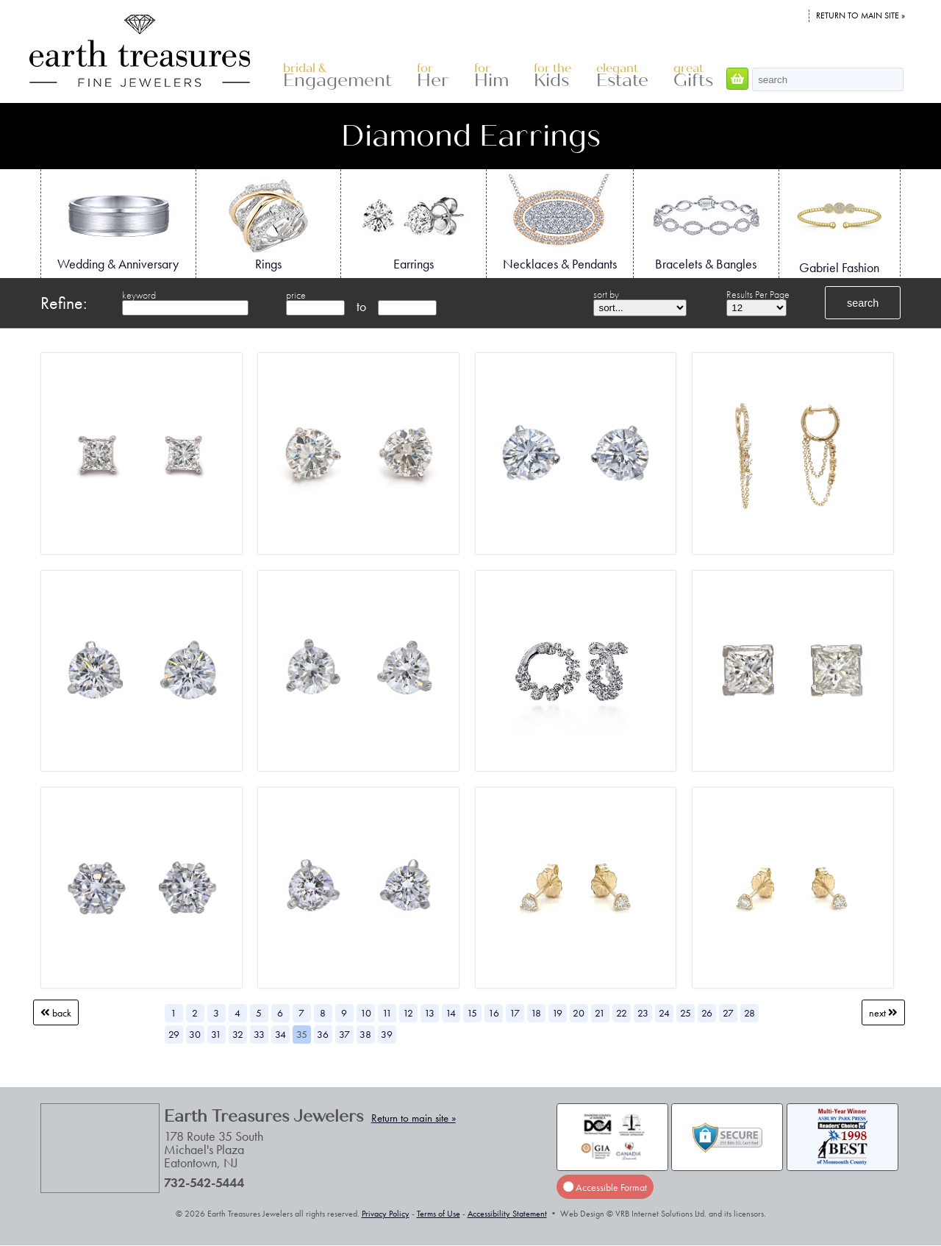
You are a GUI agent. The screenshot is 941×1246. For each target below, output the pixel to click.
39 (387, 1034)
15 (472, 1012)
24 (664, 1012)
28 (749, 1012)
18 (536, 1012)
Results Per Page (758, 294)
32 (237, 1034)
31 (216, 1034)
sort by (606, 294)
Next (883, 1012)
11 (387, 1012)
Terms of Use (438, 1214)
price (296, 295)
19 (557, 1012)
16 (493, 1012)
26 (706, 1012)
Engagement (337, 76)
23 (642, 1012)
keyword (139, 295)
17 (514, 1012)
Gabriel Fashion (839, 224)
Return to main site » (860, 15)
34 (280, 1034)
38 (365, 1034)
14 (451, 1012)
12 (408, 1012)
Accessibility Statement (507, 1214)
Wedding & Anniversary (118, 223)
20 (578, 1012)
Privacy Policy (385, 1214)
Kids (552, 76)
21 (600, 1012)
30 (195, 1034)
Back (55, 1012)
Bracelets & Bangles (706, 223)
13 (429, 1012)
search (863, 303)
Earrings (413, 223)
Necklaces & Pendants (560, 223)
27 (728, 1012)
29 (173, 1034)
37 (344, 1034)
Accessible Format (605, 1187)
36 (323, 1034)
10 (365, 1012)
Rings (268, 223)
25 (685, 1012)
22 (621, 1012)
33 (259, 1034)
